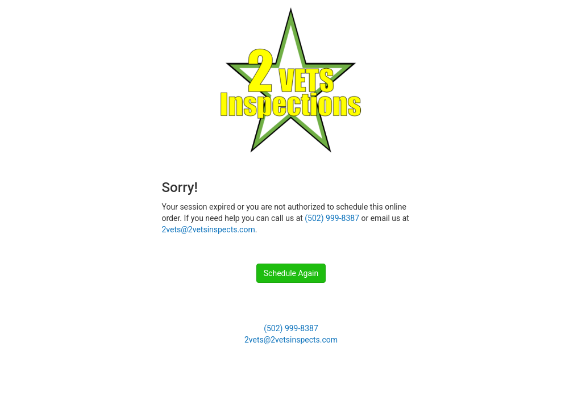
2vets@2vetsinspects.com (208, 229)
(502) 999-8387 (332, 218)
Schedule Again (291, 273)
